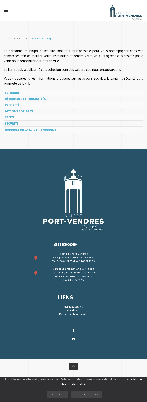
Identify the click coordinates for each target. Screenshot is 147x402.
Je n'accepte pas (86, 394)
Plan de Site (73, 310)
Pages (20, 38)
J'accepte (57, 394)
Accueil (7, 38)
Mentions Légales (73, 306)
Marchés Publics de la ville (73, 314)
